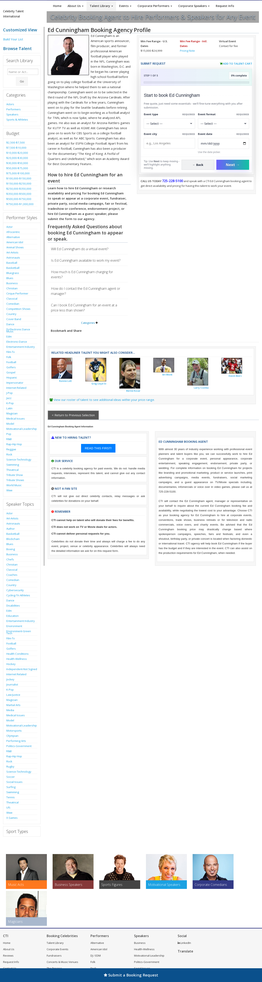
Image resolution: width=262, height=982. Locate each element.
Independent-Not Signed (21, 669)
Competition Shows (18, 309)
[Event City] (169, 143)
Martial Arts (13, 705)
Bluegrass (12, 273)
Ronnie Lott (65, 381)
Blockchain (13, 539)
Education (12, 616)
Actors (10, 104)
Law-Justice (13, 695)
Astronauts (13, 258)
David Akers (235, 375)
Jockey (10, 679)
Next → (233, 164)
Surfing (11, 787)
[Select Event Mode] (223, 123)
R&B (9, 439)
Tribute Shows (15, 480)
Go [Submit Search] (22, 81)
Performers (13, 109)
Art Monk (167, 374)
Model (10, 424)
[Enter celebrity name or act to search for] (22, 72)
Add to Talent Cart (237, 63)
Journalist (12, 684)
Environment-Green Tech (18, 632)
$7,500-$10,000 (16, 148)
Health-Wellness (16, 659)
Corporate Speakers (194, 6)
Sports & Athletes (17, 120)
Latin (9, 408)
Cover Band (13, 319)
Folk (8, 357)
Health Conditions (17, 654)
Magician (12, 413)
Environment (14, 626)
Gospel (10, 372)
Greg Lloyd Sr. (99, 383)
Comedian (12, 304)
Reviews (8, 955)
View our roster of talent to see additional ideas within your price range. (104, 400)
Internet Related (16, 388)
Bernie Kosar (133, 390)
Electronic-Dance (16, 342)
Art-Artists (12, 252)
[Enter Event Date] (223, 143)
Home (57, 6)
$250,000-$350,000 (18, 189)
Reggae (11, 449)
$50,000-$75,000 (17, 168)
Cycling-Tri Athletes (18, 595)
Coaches (11, 575)
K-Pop (10, 403)
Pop (8, 434)
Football (11, 362)
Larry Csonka (201, 387)
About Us (76, 6)
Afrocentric (13, 232)
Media (10, 710)
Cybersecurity (15, 590)
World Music (13, 485)
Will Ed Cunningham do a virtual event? (79, 248)
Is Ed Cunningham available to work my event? (86, 260)
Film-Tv (10, 352)
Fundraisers (54, 955)
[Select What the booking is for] (169, 123)
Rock (9, 454)
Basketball (12, 268)
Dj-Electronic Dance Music (18, 330)
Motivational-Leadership (21, 429)
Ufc (8, 807)
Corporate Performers (155, 6)
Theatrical (12, 470)
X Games (12, 818)
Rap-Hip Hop (14, 444)
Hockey (11, 664)
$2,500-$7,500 (15, 142)
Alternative (13, 237)
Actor (9, 227)
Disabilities (13, 605)
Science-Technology (18, 459)
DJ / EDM (95, 955)
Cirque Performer (17, 293)
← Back (198, 165)
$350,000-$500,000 (18, 194)
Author (10, 529)
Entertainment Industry (20, 347)
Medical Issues (15, 418)
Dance (10, 324)
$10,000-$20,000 (17, 153)
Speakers (12, 114)
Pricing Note (187, 50)
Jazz (8, 398)
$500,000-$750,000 (18, 199)
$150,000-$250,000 (18, 183)
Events (125, 6)
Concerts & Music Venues (62, 962)
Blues (9, 278)
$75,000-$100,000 (18, 173)
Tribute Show (14, 475)
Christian (12, 288)
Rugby (10, 766)
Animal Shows (15, 247)
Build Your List (13, 39)
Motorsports (14, 731)
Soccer (10, 777)
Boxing (10, 549)
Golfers (11, 367)
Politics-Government (19, 746)
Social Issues (14, 782)
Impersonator (14, 383)
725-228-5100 (172, 181)
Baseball (11, 263)
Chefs (10, 559)
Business (12, 283)
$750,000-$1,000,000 (20, 204)
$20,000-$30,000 (17, 158)
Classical (11, 299)
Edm (9, 336)
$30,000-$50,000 (17, 163)
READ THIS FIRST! (98, 448)
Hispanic (11, 377)
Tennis (10, 797)
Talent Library (101, 6)
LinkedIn (184, 943)
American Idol (14, 242)
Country (11, 314)
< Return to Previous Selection (73, 415)
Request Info (225, 6)
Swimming (12, 465)
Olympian (12, 736)
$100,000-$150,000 (18, 178)
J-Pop (9, 393)
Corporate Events (57, 949)
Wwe (9, 490)
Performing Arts (16, 741)
